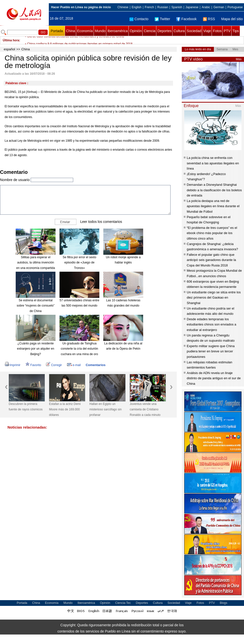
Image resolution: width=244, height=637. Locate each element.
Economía (85, 31)
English (136, 7)
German (218, 7)
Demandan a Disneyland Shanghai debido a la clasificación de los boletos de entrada (214, 190)
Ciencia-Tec (123, 603)
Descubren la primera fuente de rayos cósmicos (26, 406)
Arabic (206, 7)
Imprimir (12, 365)
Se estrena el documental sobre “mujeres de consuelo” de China (36, 306)
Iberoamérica (117, 31)
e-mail (74, 365)
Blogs (223, 603)
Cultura (179, 31)
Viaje (207, 31)
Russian (162, 7)
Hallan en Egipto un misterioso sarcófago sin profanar (105, 409)
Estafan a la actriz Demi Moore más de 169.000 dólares (65, 409)
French (149, 7)
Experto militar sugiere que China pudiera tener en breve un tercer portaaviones (211, 351)
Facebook (186, 19)
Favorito (33, 365)
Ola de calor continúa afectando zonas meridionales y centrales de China (75, 40)
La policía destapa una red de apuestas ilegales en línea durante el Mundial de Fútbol (213, 206)
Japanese (191, 7)
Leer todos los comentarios (101, 221)
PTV (227, 31)
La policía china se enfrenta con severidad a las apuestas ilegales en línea (213, 163)
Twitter (162, 19)
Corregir (54, 365)
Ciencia (149, 31)
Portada (57, 31)
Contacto (138, 19)
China (70, 31)
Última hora (11, 40)
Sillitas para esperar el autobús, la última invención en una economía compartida (35, 262)
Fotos (217, 31)
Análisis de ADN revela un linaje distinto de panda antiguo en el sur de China (214, 378)
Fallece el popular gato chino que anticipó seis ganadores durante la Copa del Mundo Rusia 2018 (211, 260)
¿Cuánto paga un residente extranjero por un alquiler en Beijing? (35, 349)
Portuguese (235, 7)
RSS (209, 19)
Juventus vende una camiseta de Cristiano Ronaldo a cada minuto (145, 409)
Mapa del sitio (232, 19)
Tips (236, 31)
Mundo (100, 31)
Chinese (123, 7)
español (9, 49)
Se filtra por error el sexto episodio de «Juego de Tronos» (79, 262)
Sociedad (194, 31)
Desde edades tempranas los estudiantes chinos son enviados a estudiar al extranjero (211, 324)
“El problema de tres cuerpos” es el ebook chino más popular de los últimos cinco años (212, 233)
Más (239, 59)
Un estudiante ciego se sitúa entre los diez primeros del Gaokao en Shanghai (214, 297)
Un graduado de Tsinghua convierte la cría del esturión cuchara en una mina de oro (79, 349)
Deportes (164, 31)
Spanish (176, 7)
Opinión (136, 31)
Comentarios (95, 365)
